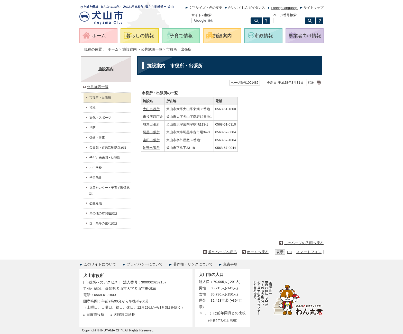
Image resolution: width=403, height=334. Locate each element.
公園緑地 (95, 203)
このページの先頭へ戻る (304, 243)
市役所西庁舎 (153, 117)
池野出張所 (151, 148)
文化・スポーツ (100, 117)
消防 (92, 127)
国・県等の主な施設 (103, 223)
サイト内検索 (201, 15)
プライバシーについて (145, 264)
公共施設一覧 (151, 49)
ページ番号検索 (285, 15)
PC (289, 252)
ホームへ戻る (258, 252)
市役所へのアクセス (101, 282)
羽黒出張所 (151, 132)
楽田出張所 (151, 140)
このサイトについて (100, 264)
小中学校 (95, 167)
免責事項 (230, 264)
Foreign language (284, 8)
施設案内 (129, 49)
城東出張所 (151, 124)
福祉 (92, 107)
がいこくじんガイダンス (246, 7)
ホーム (113, 49)
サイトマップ (314, 7)
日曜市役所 (95, 315)
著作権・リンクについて (193, 264)
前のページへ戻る (222, 252)
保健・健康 (97, 137)
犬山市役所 (151, 109)
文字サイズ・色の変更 (205, 7)
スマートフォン (309, 252)
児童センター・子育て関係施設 (109, 190)
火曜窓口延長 (124, 315)
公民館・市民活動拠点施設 (107, 147)
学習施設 (95, 177)
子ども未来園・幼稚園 (104, 157)
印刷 (311, 82)
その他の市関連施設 (103, 213)
